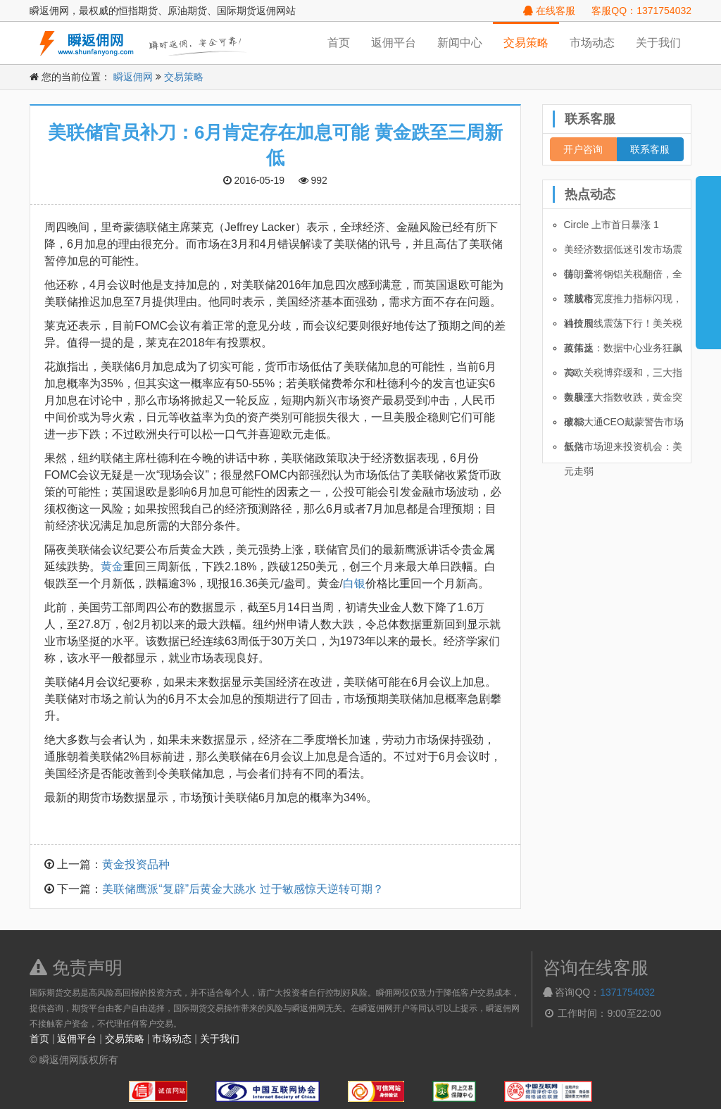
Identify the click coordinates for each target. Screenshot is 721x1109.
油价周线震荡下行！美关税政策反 (623, 327)
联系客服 (650, 149)
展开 (708, 256)
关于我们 (658, 43)
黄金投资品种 (136, 864)
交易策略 (525, 43)
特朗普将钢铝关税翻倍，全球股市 (623, 277)
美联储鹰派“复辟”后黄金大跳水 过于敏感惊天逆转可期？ (242, 889)
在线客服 (549, 10)
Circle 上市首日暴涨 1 (611, 224)
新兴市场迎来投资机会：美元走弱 (623, 450)
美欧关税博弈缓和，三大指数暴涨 (623, 376)
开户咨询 (583, 149)
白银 (354, 583)
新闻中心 (459, 43)
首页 (338, 43)
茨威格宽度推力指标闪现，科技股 (623, 302)
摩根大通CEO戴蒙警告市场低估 (624, 425)
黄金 (112, 566)
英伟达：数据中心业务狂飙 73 (623, 351)
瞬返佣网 (133, 76)
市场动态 (592, 43)
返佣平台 (393, 43)
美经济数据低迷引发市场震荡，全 (623, 253)
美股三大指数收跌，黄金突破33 (623, 400)
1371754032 (627, 992)
